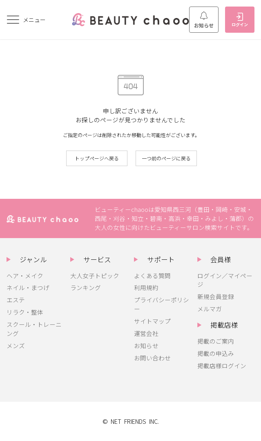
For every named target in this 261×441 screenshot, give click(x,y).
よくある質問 (152, 275)
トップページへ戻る (97, 158)
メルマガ (209, 308)
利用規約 (146, 287)
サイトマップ (152, 321)
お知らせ (204, 20)
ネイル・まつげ (28, 287)
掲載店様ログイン (221, 365)
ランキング (85, 287)
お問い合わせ (152, 357)
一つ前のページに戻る (166, 158)
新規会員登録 (215, 296)
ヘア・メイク (25, 275)
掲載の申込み (215, 353)
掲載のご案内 (215, 341)
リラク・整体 (25, 312)
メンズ (16, 345)
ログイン (240, 20)
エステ (16, 299)
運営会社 (146, 333)
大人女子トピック (94, 275)
